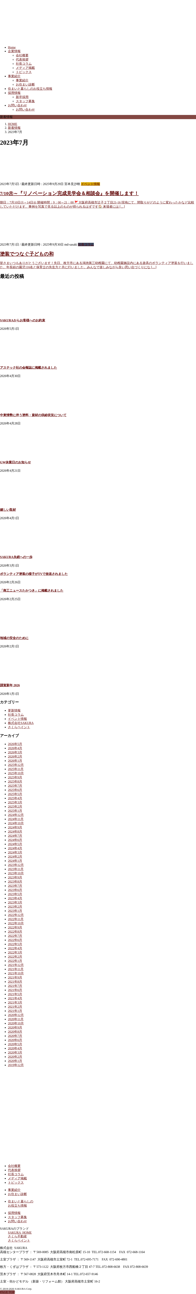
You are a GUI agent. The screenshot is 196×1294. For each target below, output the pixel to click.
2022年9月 (15, 927)
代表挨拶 (22, 59)
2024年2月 (15, 856)
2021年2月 (15, 1006)
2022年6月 (15, 940)
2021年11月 (16, 969)
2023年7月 (15, 885)
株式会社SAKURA (21, 723)
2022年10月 (16, 923)
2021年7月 (15, 985)
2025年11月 (16, 769)
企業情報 (14, 51)
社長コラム (24, 63)
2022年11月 (16, 919)
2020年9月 (15, 1027)
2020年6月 (15, 1040)
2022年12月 (16, 915)
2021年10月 (16, 973)
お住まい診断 (25, 84)
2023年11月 (16, 869)
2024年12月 (16, 815)
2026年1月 (15, 760)
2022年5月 (15, 944)
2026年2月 (15, 756)
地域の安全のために (14, 638)
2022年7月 (15, 935)
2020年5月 (15, 1044)
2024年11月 (16, 819)
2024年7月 (15, 835)
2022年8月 (15, 931)
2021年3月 (15, 1002)
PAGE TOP (7, 1292)
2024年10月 (16, 823)
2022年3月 (15, 952)
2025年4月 (15, 798)
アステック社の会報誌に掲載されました (28, 367)
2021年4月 (15, 998)
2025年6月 (15, 790)
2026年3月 (15, 752)
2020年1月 (15, 1061)
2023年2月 (15, 906)
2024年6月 (15, 840)
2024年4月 (15, 848)
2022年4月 (15, 948)
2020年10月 (16, 1023)
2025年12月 (16, 765)
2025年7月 (15, 785)
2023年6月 (15, 890)
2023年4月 (15, 898)
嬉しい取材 (8, 509)
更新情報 (14, 710)
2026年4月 (15, 748)
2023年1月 (15, 910)
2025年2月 (15, 806)
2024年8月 (15, 831)
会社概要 (22, 55)
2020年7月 (15, 1036)
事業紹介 (14, 76)
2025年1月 (15, 810)
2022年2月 (15, 956)
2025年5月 (15, 794)
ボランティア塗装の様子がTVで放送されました (34, 574)
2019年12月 (16, 1065)
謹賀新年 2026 (10, 685)
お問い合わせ (17, 105)
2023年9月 (15, 877)
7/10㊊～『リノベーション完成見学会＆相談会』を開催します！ (69, 193)
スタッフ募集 (25, 101)
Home (12, 47)
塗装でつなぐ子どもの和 (27, 253)
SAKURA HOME (20, 1232)
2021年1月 (15, 1010)
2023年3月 (15, 902)
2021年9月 (15, 977)
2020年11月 (16, 1019)
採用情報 (14, 92)
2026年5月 (15, 744)
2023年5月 (15, 894)
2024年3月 (15, 852)
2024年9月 (15, 827)
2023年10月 (16, 873)
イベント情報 (90, 184)
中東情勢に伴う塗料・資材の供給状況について (33, 415)
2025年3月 (15, 802)
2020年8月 (15, 1031)
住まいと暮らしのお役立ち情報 (30, 88)
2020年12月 (16, 1015)
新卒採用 (22, 97)
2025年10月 (16, 773)
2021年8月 (15, 981)
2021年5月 (15, 994)
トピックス (24, 72)
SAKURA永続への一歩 (16, 557)
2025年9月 (15, 777)
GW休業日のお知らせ (15, 462)
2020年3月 (15, 1052)
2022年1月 (15, 960)
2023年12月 (16, 865)
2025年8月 (15, 781)
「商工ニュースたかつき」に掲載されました (31, 590)
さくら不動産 (17, 1236)
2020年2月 (15, 1056)
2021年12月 (16, 965)
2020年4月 (15, 1048)
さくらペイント (19, 727)
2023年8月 (15, 881)
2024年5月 (15, 844)
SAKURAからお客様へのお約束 (22, 320)
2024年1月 (15, 860)
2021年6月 (15, 990)
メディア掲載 (25, 67)
